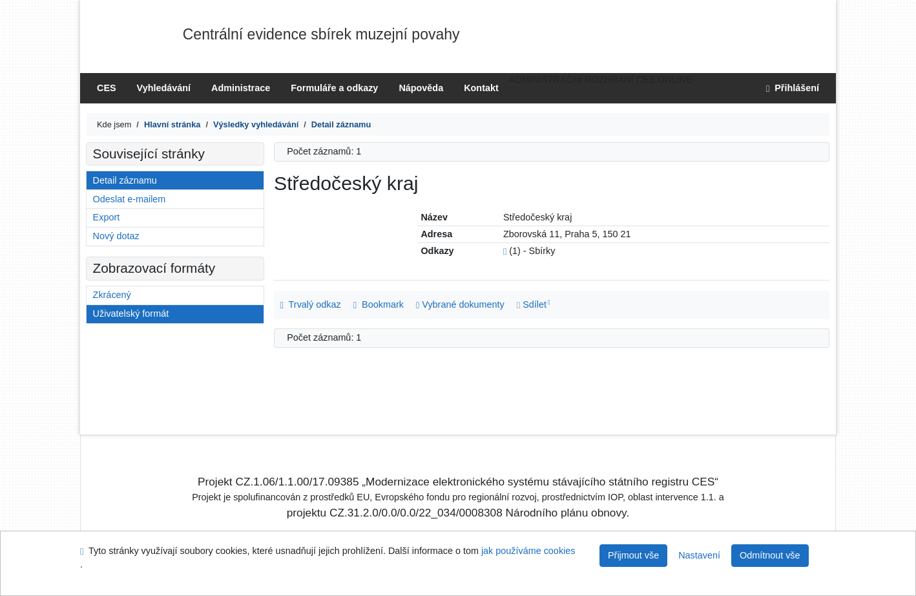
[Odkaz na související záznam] (504, 251)
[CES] (172, 124)
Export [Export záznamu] (106, 217)
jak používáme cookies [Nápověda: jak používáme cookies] (528, 551)
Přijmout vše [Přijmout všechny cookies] (633, 555)
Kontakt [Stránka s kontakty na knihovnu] (481, 88)
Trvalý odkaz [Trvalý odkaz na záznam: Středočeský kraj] (310, 304)
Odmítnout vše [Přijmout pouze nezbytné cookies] (770, 555)
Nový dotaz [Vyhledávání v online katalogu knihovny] (116, 236)
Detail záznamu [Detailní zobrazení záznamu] (125, 180)
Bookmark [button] (378, 304)
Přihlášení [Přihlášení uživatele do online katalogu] (792, 88)
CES (106, 88)
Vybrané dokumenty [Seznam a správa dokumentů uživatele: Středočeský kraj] (460, 304)
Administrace (240, 88)
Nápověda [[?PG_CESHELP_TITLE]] (421, 88)
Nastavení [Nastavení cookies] (699, 555)
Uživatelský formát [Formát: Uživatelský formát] (131, 313)
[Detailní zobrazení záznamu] (341, 124)
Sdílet (531, 304)
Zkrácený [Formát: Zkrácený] (112, 295)
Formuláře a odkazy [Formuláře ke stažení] (334, 88)
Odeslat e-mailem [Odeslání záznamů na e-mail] (129, 199)
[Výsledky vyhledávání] (255, 124)
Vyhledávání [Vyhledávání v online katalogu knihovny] (164, 88)
